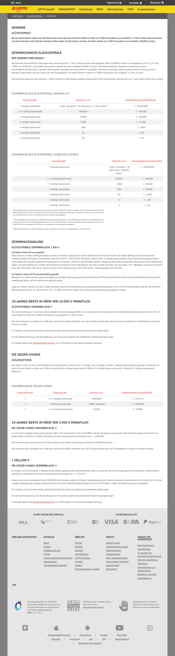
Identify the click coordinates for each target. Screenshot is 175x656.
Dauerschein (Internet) (117, 561)
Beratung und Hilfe (147, 574)
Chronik (79, 561)
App (14, 584)
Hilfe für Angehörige (148, 559)
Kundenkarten (113, 554)
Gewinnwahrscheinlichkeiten (58, 557)
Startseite (17, 16)
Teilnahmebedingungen (44, 343)
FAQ (104, 639)
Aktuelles (49, 536)
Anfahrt (78, 565)
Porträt (78, 542)
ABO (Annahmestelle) (117, 557)
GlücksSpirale (35, 16)
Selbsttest (143, 563)
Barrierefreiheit (122, 639)
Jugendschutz (144, 549)
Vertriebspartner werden (87, 569)
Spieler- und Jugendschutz (145, 538)
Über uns (79, 536)
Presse (47, 554)
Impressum (74, 639)
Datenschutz (85, 635)
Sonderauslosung (52, 550)
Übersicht (55, 639)
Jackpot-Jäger (112, 565)
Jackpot (47, 546)
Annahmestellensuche (117, 546)
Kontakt (104, 635)
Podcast (79, 546)
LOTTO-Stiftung (82, 557)
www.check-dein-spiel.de (93, 607)
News (46, 542)
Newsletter (111, 569)
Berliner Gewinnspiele (24, 536)
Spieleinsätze (50, 561)
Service (110, 536)
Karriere (79, 550)
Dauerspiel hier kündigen (90, 643)
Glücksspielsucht (146, 545)
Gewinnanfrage (113, 550)
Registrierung (113, 542)
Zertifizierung (81, 554)
